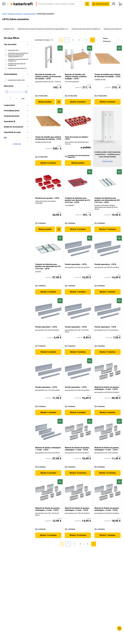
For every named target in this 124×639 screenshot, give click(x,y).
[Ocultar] (28, 44)
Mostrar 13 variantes (78, 473)
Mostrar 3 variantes (48, 292)
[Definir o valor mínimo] (11, 99)
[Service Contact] (119, 628)
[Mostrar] (28, 105)
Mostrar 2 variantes (78, 102)
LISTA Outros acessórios (45, 14)
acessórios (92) (8, 29)
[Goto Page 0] (60, 39)
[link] (73, 39)
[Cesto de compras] (120, 7)
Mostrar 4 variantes (107, 102)
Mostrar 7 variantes (78, 292)
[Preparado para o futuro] (60, 48)
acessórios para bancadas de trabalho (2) (86, 29)
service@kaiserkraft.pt (96, 2)
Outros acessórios (29, 14)
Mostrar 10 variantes (78, 535)
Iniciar (4, 14)
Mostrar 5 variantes (48, 352)
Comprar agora (107, 161)
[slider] (7, 92)
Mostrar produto (45, 102)
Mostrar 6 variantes (78, 412)
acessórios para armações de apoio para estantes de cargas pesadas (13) (43, 29)
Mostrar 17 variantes (107, 229)
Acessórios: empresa (15, 14)
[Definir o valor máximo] (23, 99)
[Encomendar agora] (58, 102)
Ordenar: (105, 38)
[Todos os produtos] (4, 7)
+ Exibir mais (16, 144)
